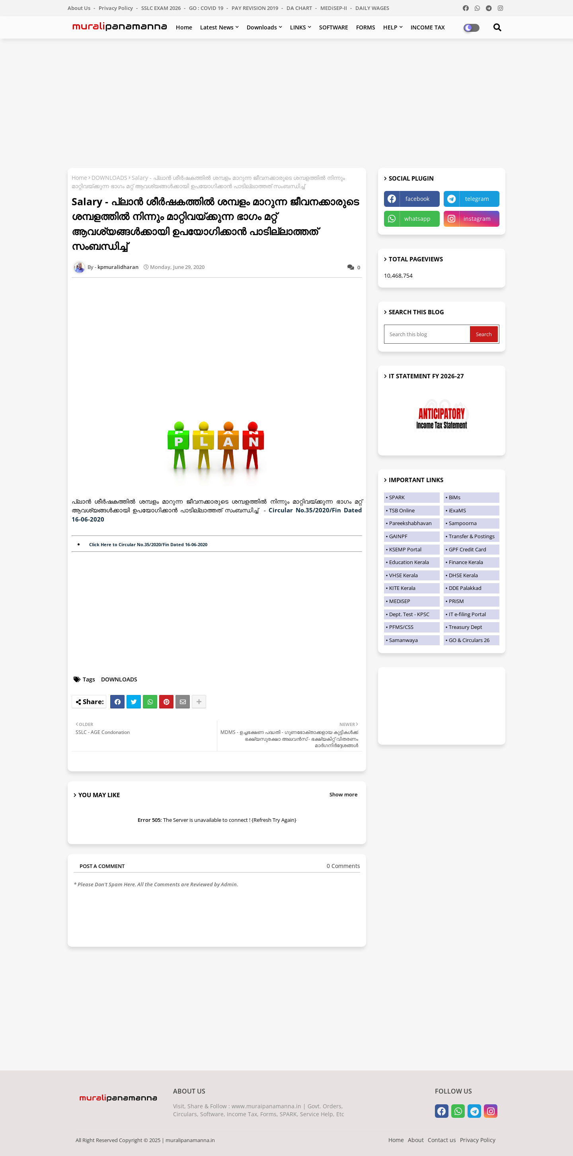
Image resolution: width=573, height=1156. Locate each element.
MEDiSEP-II (334, 8)
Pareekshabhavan (410, 523)
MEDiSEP (399, 601)
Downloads (262, 27)
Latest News (217, 27)
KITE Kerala (402, 588)
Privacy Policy (116, 8)
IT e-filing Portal (467, 614)
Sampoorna (463, 523)
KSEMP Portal (405, 549)
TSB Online (402, 510)
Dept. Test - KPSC (409, 614)
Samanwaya (403, 640)
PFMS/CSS (401, 627)
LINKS (298, 27)
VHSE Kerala (403, 575)
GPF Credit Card (467, 549)
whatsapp (417, 218)
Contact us (442, 1140)
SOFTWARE (333, 27)
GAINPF (398, 536)
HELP (390, 27)
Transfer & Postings (472, 536)
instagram (477, 218)
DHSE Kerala (463, 575)
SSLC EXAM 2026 (161, 8)
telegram (477, 198)
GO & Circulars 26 (469, 640)
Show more (343, 794)
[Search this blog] (428, 334)
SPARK (397, 497)
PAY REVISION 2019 (255, 8)
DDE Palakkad (465, 588)
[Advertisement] (286, 102)
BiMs (454, 497)
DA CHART (299, 8)
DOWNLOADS (109, 177)
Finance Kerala (466, 562)
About (416, 1140)
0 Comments (343, 866)
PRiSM (456, 601)
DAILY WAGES (372, 8)
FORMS (365, 27)
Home (184, 27)
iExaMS (457, 510)
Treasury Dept (465, 627)
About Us (80, 8)
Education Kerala (409, 562)
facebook (417, 198)
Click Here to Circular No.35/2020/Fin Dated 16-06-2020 (148, 544)
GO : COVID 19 (206, 8)
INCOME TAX (428, 27)
